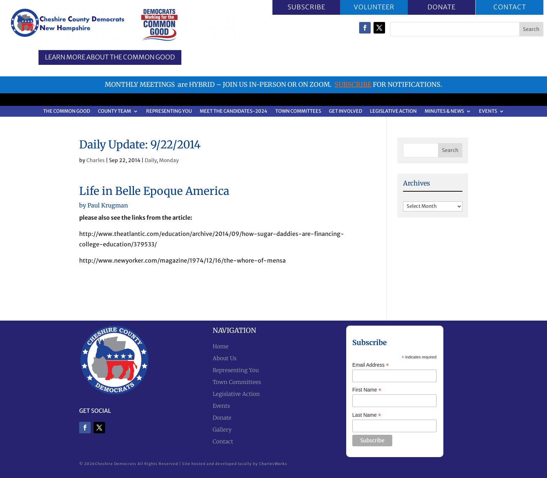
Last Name (366, 415)
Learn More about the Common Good (110, 57)
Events (488, 111)
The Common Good (66, 111)
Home (221, 346)
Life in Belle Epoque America (154, 191)
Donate (222, 417)
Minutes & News (444, 111)
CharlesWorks (273, 463)
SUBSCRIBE (306, 7)
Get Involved (345, 111)
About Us (224, 358)
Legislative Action (393, 111)
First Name (366, 390)
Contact (223, 441)
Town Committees (298, 111)
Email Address (370, 365)
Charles (95, 160)
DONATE (442, 7)
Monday (169, 160)
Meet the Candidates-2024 (233, 111)
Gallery (222, 429)
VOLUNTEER (374, 7)
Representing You (169, 111)
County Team (114, 111)
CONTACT (509, 7)
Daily (151, 160)
